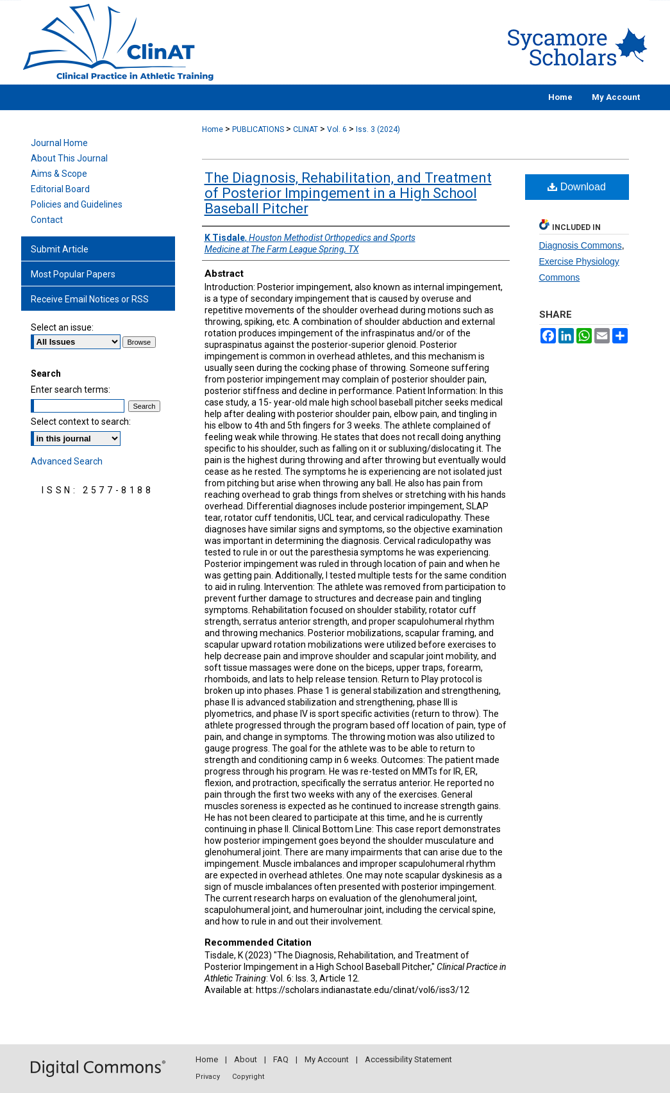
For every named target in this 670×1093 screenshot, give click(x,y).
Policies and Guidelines (76, 204)
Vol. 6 (337, 129)
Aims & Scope (59, 173)
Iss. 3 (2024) (378, 129)
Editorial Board (60, 189)
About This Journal (69, 158)
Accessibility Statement (408, 1059)
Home (212, 129)
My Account (327, 1059)
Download (577, 186)
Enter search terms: (70, 389)
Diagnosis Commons (580, 245)
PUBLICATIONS (258, 129)
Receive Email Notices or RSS (90, 299)
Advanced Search (67, 461)
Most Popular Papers (73, 274)
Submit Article (59, 249)
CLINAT (305, 129)
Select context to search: (81, 421)
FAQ (281, 1059)
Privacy (208, 1076)
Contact (47, 220)
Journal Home (59, 143)
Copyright (248, 1076)
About (245, 1059)
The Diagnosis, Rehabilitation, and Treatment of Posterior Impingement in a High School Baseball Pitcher (348, 193)
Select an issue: (62, 327)
